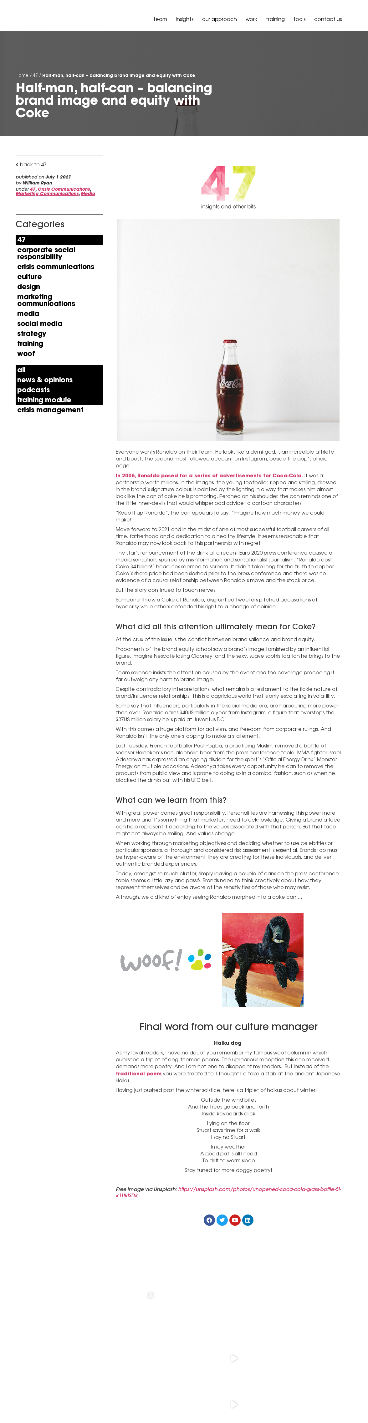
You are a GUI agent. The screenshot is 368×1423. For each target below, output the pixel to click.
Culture (29, 276)
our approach (219, 19)
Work (251, 19)
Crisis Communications (64, 189)
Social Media (39, 323)
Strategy (31, 333)
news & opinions (45, 379)
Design (28, 286)
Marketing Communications (47, 193)
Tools (299, 19)
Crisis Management (50, 409)
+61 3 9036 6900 (85, 1383)
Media (88, 193)
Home (22, 75)
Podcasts (33, 389)
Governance (336, 1405)
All (21, 369)
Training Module (44, 399)
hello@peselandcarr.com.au (99, 1399)
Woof (26, 353)
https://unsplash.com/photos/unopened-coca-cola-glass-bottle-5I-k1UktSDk (228, 1192)
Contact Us (328, 19)
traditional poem (138, 1074)
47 (35, 75)
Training (275, 19)
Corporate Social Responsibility (46, 253)
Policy (311, 1405)
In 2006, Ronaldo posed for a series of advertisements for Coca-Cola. (209, 476)
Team (160, 19)
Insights (184, 19)
